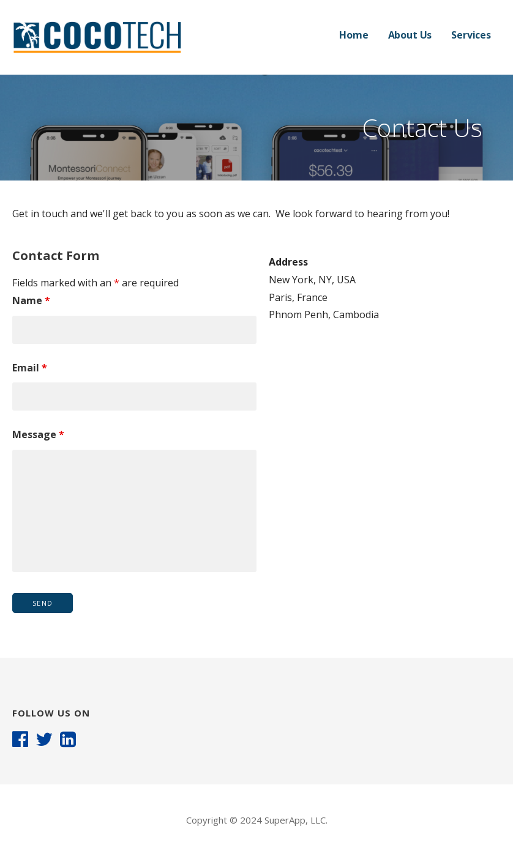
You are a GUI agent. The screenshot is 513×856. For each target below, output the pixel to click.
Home (353, 35)
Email (29, 367)
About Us (410, 35)
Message (38, 434)
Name (31, 300)
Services (471, 35)
